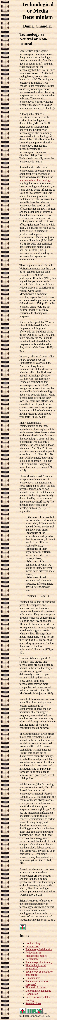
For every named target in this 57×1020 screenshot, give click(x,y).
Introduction (32, 946)
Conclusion (32, 993)
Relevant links (33, 1003)
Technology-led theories (39, 949)
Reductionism (33, 952)
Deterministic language (38, 990)
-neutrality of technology (35, 180)
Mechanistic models (36, 955)
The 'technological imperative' (36, 967)
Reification (32, 958)
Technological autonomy (39, 962)
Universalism (33, 977)
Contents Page (33, 943)
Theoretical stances (36, 987)
